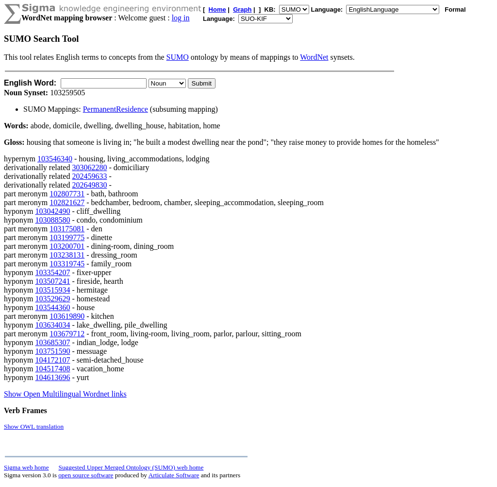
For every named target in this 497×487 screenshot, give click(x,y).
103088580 (52, 220)
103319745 (67, 264)
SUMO (177, 57)
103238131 (67, 255)
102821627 (67, 202)
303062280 (89, 167)
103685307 (52, 342)
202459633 (89, 176)
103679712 (67, 334)
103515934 (52, 290)
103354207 (52, 272)
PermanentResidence (115, 109)
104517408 (52, 369)
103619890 (67, 316)
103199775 (67, 237)
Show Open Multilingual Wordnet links (65, 394)
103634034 (52, 325)
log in (181, 18)
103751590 (52, 351)
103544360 (52, 307)
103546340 (54, 159)
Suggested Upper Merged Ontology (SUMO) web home (131, 467)
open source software (85, 475)
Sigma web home (26, 467)
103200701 (67, 246)
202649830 (89, 185)
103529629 (52, 299)
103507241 (52, 281)
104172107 (52, 360)
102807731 (67, 194)
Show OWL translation (34, 426)
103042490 (52, 211)
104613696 (52, 377)
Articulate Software (174, 475)
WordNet (314, 57)
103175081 (67, 229)
